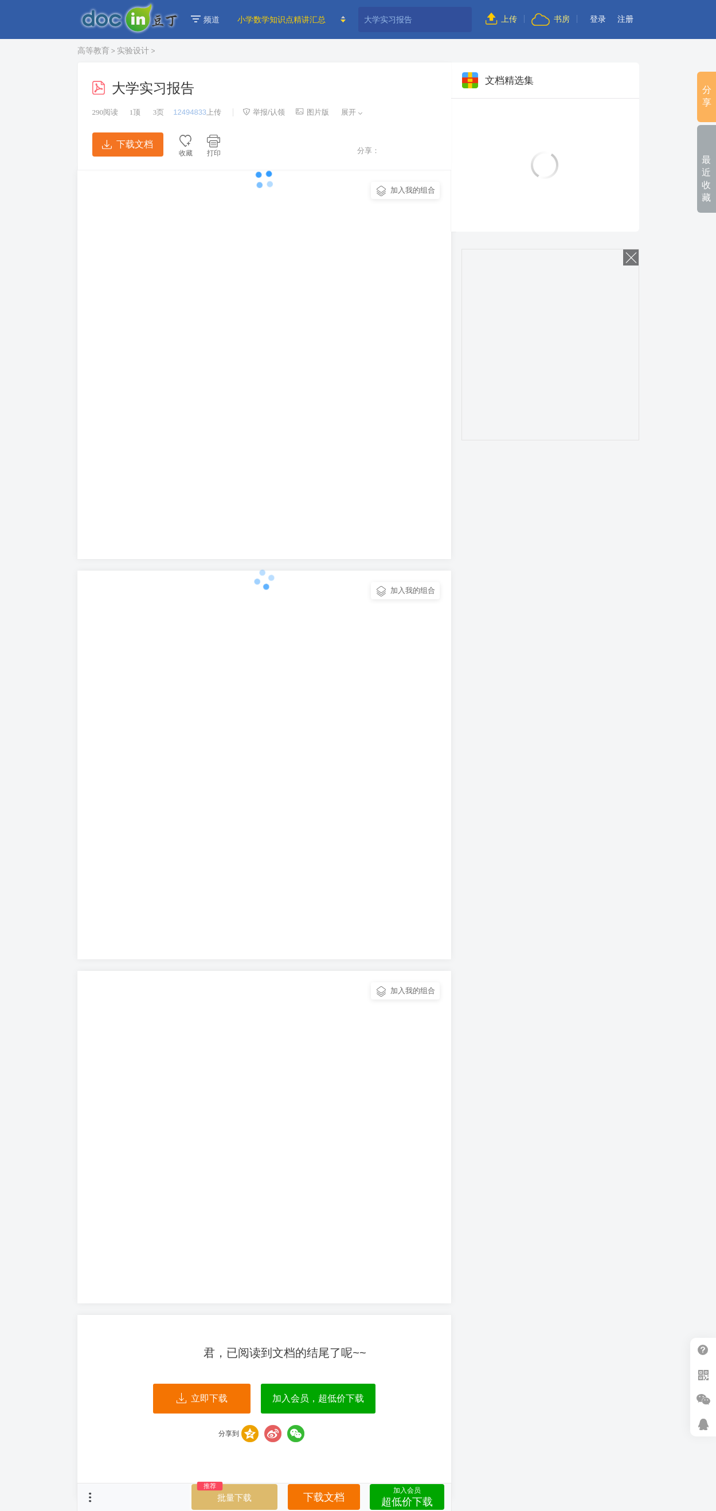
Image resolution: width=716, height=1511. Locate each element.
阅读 (105, 112)
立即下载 (202, 1398)
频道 (205, 19)
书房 (550, 19)
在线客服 (703, 1424)
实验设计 (133, 50)
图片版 (312, 112)
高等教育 (93, 50)
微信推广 (703, 1399)
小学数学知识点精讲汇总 (281, 19)
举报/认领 (263, 112)
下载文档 (127, 144)
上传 (501, 19)
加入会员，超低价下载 (318, 1398)
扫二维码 (703, 1374)
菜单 (90, 1497)
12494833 (189, 112)
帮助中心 (703, 1350)
